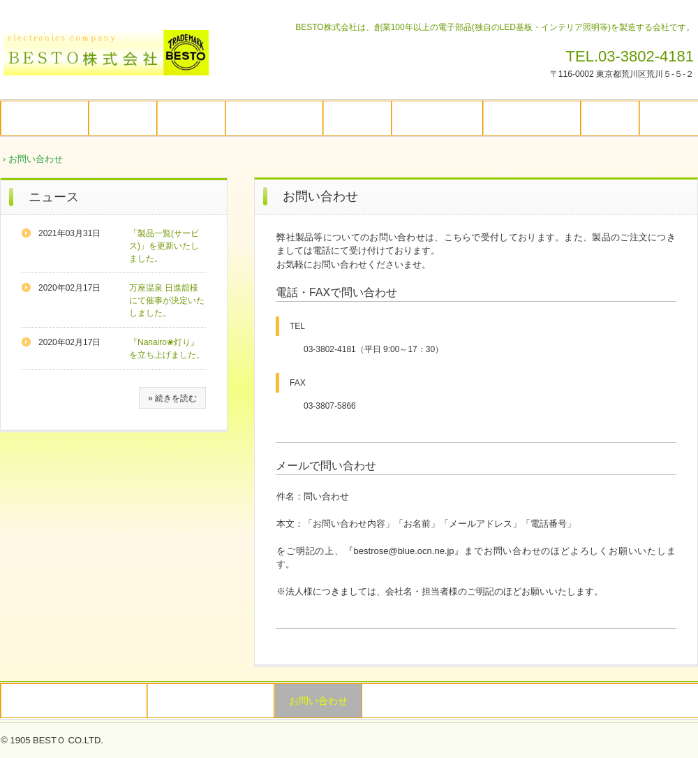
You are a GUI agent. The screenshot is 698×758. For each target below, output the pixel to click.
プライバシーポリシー (211, 700)
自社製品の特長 (274, 118)
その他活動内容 (532, 118)
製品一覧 (357, 118)
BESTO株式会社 (111, 58)
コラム (610, 118)
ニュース (54, 197)
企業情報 (122, 118)
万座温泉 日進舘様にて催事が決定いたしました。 (167, 300)
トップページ (44, 118)
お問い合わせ (318, 700)
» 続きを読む (172, 398)
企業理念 (191, 118)
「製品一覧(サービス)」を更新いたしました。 (164, 245)
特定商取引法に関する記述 (74, 700)
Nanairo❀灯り (437, 118)
